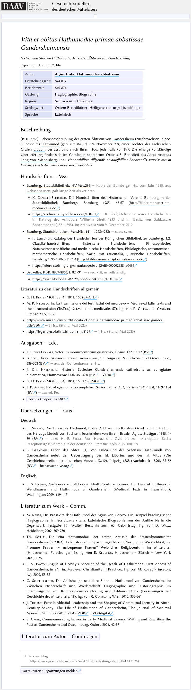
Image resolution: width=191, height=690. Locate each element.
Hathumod (50, 144)
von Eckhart (43, 352)
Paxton (40, 484)
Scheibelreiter (42, 580)
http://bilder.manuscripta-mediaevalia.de (110, 259)
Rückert (37, 428)
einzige (144, 149)
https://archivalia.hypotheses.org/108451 (64, 214)
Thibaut (36, 603)
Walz (165, 525)
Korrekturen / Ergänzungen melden (50, 671)
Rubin (147, 569)
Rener (36, 515)
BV (146, 352)
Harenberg (49, 369)
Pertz (40, 297)
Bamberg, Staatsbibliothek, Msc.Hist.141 (58, 231)
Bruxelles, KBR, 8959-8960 (46, 272)
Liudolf (39, 149)
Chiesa (143, 308)
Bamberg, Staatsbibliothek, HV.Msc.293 (58, 185)
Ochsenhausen (38, 191)
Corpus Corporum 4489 (46, 399)
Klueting (105, 552)
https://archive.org (54, 466)
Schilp (39, 537)
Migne (39, 387)
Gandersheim (123, 139)
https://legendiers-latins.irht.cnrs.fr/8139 (58, 331)
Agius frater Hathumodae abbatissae (87, 74)
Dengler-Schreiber (52, 197)
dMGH (88, 297)
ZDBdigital (101, 613)
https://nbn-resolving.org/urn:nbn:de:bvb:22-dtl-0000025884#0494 (83, 265)
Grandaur (40, 450)
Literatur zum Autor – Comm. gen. (60, 636)
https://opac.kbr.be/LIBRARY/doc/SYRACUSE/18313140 (75, 279)
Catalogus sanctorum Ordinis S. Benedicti (104, 154)
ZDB (81, 613)
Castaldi (163, 308)
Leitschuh (44, 238)
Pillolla (42, 303)
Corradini (102, 596)
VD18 (106, 375)
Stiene (77, 438)
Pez (34, 358)
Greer (35, 619)
